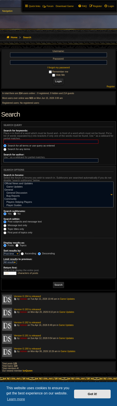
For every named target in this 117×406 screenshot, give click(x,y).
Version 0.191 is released (27, 335)
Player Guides (57, 205)
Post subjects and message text (23, 221)
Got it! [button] (92, 394)
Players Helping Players (57, 202)
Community (57, 199)
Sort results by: (12, 250)
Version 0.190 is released (27, 348)
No (17, 213)
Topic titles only (14, 229)
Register (111, 86)
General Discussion (57, 192)
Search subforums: (14, 211)
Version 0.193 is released (27, 309)
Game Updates (57, 186)
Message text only (15, 225)
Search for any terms (17, 149)
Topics (21, 245)
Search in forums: (14, 175)
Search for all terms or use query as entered (29, 145)
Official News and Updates (57, 183)
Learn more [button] (16, 399)
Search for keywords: (16, 130)
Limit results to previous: (18, 259)
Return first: (10, 267)
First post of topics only (18, 232)
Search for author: (14, 154)
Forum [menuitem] (48, 6)
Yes (8, 213)
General (57, 189)
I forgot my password (58, 67)
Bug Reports (57, 196)
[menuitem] (109, 6)
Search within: (12, 219)
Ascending (28, 253)
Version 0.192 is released (27, 322)
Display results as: (14, 242)
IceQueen (27, 371)
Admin (23, 299)
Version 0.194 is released (27, 296)
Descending (46, 253)
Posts (9, 245)
